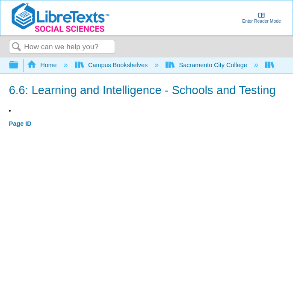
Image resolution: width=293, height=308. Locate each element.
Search (16, 47)
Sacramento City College (207, 65)
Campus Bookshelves (112, 65)
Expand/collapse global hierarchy (19, 65)
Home (43, 65)
